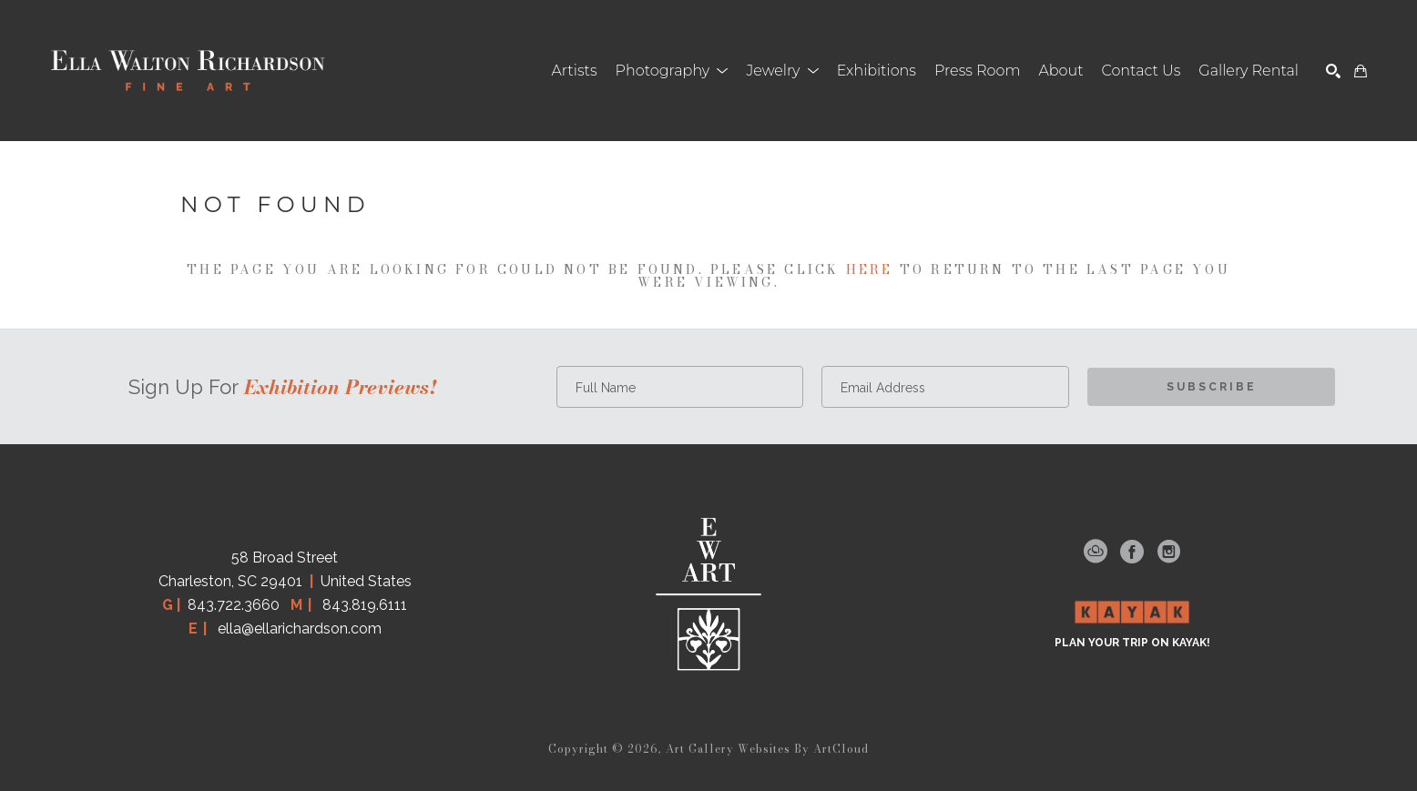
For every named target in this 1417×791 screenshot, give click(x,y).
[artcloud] (1095, 551)
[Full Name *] (680, 387)
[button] (672, 70)
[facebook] (1132, 551)
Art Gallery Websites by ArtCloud (767, 748)
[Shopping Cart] (1360, 71)
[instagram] (1168, 551)
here (869, 269)
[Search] (1333, 71)
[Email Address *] (945, 387)
